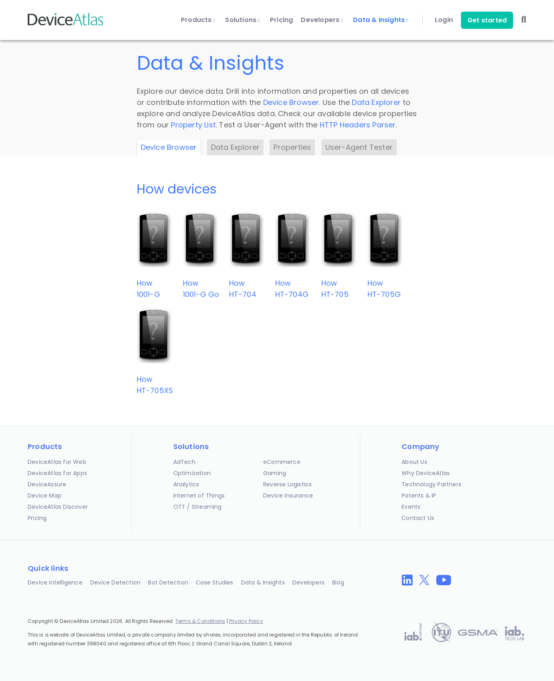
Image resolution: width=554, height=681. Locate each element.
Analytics (186, 484)
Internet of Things (199, 496)
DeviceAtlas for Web (57, 462)
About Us (414, 462)
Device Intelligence (55, 582)
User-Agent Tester (359, 147)
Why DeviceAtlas (426, 473)
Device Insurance (288, 496)
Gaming (274, 473)
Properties (292, 147)
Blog (338, 582)
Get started (487, 20)
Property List (193, 125)
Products (198, 20)
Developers (322, 20)
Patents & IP (419, 496)
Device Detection (115, 582)
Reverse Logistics (287, 484)
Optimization (192, 473)
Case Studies (214, 582)
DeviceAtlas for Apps (57, 473)
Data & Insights (380, 20)
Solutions (242, 20)
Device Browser (291, 102)
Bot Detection (168, 582)
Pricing (281, 20)
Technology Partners (431, 484)
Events (411, 507)
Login (444, 20)
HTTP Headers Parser (358, 125)
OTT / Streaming (197, 507)
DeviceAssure (47, 484)
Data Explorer (376, 102)
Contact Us (418, 518)
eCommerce (281, 462)
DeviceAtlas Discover (58, 507)
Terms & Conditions (200, 621)
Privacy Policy (246, 621)
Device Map (44, 496)
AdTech (184, 462)
